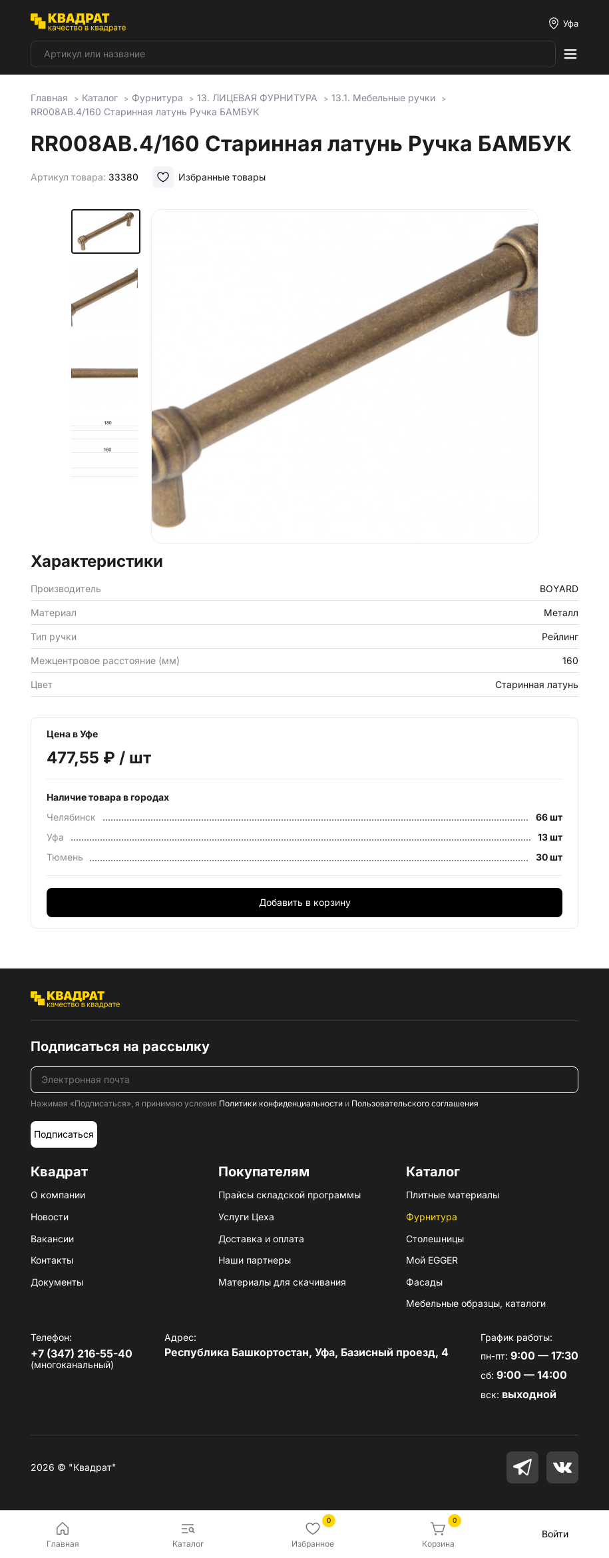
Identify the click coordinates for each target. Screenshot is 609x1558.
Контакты (52, 1260)
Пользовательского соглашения (415, 1103)
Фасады (424, 1282)
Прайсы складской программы (289, 1194)
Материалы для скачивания (282, 1282)
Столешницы (435, 1238)
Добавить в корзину (305, 902)
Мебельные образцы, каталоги (476, 1303)
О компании (58, 1194)
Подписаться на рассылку (120, 1046)
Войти (555, 1533)
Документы (57, 1282)
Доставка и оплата (261, 1238)
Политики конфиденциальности (281, 1103)
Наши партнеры (254, 1260)
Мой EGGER (432, 1260)
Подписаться (64, 1134)
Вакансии (52, 1238)
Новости (50, 1216)
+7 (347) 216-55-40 (81, 1354)
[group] (344, 376)
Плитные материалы (452, 1194)
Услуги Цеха (246, 1216)
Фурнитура (431, 1216)
